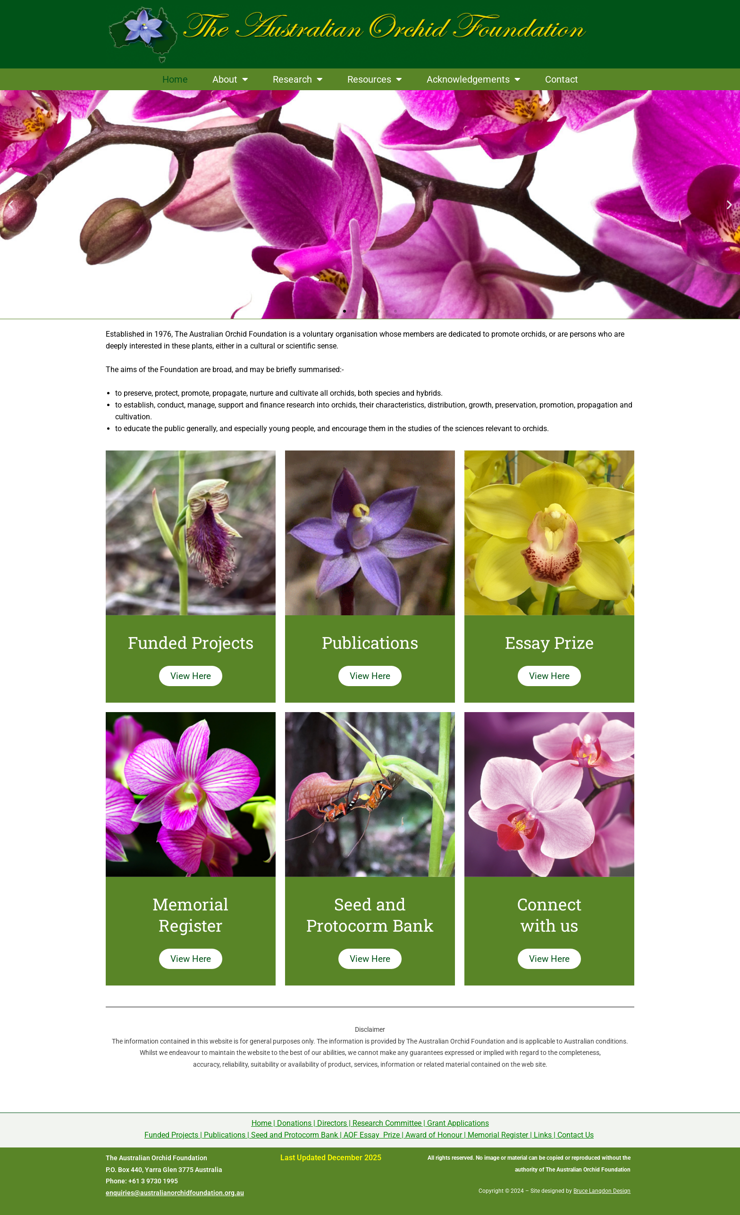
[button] (11, 205)
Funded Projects (171, 1134)
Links (543, 1134)
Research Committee (387, 1123)
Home (175, 79)
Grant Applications (458, 1123)
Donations (294, 1123)
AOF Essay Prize (372, 1134)
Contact (561, 79)
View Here (190, 676)
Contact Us (575, 1134)
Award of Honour (433, 1134)
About (230, 79)
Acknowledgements (474, 79)
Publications (224, 1134)
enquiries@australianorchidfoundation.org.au (175, 1193)
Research (298, 79)
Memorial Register (498, 1134)
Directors (332, 1123)
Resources (374, 79)
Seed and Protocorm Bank (294, 1134)
